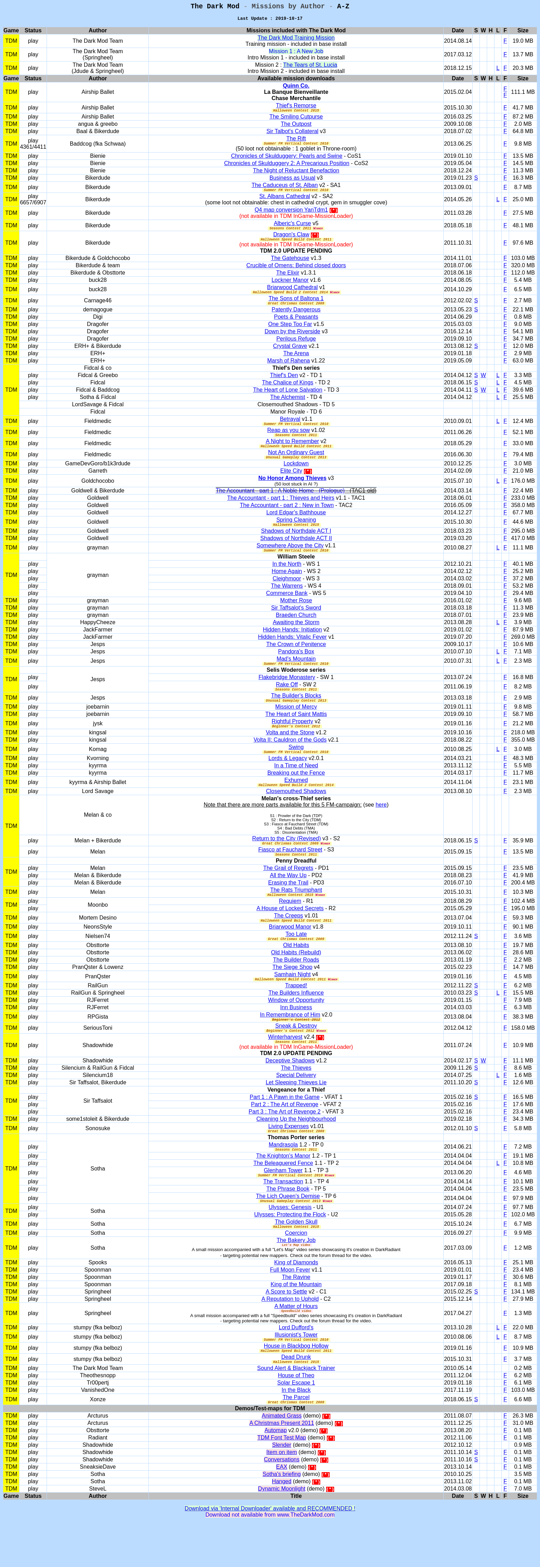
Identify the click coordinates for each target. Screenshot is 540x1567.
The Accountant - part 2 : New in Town (287, 519)
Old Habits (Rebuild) (296, 980)
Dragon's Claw (291, 241)
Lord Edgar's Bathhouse (296, 527)
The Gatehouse (290, 266)
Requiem (290, 927)
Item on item (281, 1496)
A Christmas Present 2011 (281, 1466)
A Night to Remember (292, 453)
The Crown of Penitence (296, 660)
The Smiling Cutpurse (296, 120)
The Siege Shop (293, 995)
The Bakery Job (296, 1277)
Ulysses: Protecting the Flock (290, 1251)
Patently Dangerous (296, 320)
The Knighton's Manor (283, 1190)
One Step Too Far (290, 334)
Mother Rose (296, 617)
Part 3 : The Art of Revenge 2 (285, 1143)
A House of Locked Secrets (290, 934)
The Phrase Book (287, 1224)
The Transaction (283, 1216)
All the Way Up (288, 900)
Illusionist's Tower (296, 1374)
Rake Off (287, 702)
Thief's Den (284, 385)
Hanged (281, 1525)
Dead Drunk (296, 1398)
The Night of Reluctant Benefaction (296, 175)
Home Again (287, 587)
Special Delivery (296, 1107)
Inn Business (296, 1036)
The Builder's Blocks (296, 714)
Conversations (281, 1503)
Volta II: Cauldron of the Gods (290, 760)
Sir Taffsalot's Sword (296, 624)
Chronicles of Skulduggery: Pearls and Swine (286, 161)
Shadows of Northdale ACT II (296, 553)
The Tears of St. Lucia (310, 68)
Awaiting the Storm (296, 639)
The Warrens (287, 602)
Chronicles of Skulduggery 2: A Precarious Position (286, 168)
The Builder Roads (296, 987)
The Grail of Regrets (288, 893)
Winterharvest (285, 1068)
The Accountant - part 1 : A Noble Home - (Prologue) (280, 505)
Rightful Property (292, 741)
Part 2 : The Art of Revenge (285, 1136)
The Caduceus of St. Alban (285, 190)
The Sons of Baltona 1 (295, 307)
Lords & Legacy (287, 780)
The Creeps (288, 941)
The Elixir (287, 281)
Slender (281, 1488)
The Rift (296, 142)
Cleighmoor (287, 595)
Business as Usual (292, 183)
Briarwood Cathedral (292, 295)
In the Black (296, 1432)
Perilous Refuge (296, 349)
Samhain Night (292, 1002)
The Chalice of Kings (287, 392)
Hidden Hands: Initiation (292, 646)
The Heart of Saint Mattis (296, 733)
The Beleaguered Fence (283, 1197)
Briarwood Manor (290, 953)
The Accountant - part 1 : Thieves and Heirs (280, 512)
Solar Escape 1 (296, 1425)
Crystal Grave (290, 356)
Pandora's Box (296, 668)
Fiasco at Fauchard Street (290, 873)
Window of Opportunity (296, 1029)
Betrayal (290, 429)
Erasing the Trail (288, 907)
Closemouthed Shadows (296, 814)
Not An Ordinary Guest (296, 465)
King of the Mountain (296, 1322)
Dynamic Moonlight (281, 1532)
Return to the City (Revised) (286, 861)
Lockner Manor (290, 288)
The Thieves (296, 1100)
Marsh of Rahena (288, 371)
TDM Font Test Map (281, 1481)
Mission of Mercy (296, 726)
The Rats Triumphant (296, 914)
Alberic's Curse (292, 229)
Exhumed (296, 802)
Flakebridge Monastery (287, 694)
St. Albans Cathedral (284, 202)
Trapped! (296, 1014)
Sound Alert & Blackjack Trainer (296, 1410)
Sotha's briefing (282, 1517)
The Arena (296, 363)
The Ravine (296, 1315)
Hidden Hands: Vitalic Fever (292, 653)
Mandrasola (283, 1178)
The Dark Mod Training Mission (296, 40)
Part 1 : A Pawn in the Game (285, 1129)
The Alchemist (287, 407)
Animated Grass (282, 1459)
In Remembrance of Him (290, 1043)
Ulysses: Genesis (290, 1243)
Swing (296, 767)
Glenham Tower (283, 1204)
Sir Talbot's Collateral (292, 135)
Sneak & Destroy (296, 1056)
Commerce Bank (286, 609)
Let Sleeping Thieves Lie (296, 1114)
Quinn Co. (296, 88)
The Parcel (296, 1440)
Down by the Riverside (292, 341)
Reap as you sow (288, 441)
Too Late (296, 961)
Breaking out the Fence (296, 794)
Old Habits (296, 973)
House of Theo (296, 1418)
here (381, 827)
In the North (286, 580)
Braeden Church (296, 631)
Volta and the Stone (290, 753)
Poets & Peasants (296, 327)
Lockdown (296, 478)
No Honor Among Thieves (292, 492)
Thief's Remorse (296, 108)
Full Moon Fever (290, 1308)
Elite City (291, 485)
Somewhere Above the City (290, 561)
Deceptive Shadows (290, 1092)
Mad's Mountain (295, 675)
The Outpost (296, 128)
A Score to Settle (286, 1330)
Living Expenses (288, 1158)
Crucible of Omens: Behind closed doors (296, 273)
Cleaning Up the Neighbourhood (296, 1151)
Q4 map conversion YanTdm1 (291, 216)
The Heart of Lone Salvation (287, 400)
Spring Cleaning (296, 534)
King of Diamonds (296, 1301)
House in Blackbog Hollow (296, 1386)
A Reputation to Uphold (290, 1337)
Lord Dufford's (296, 1367)
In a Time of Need (296, 787)
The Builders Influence (296, 1022)
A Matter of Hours (296, 1344)
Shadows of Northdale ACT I (296, 546)
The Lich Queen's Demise (288, 1231)
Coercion (296, 1270)
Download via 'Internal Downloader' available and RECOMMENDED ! (270, 1552)
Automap (276, 1474)
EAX (281, 1510)
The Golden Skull (296, 1258)
